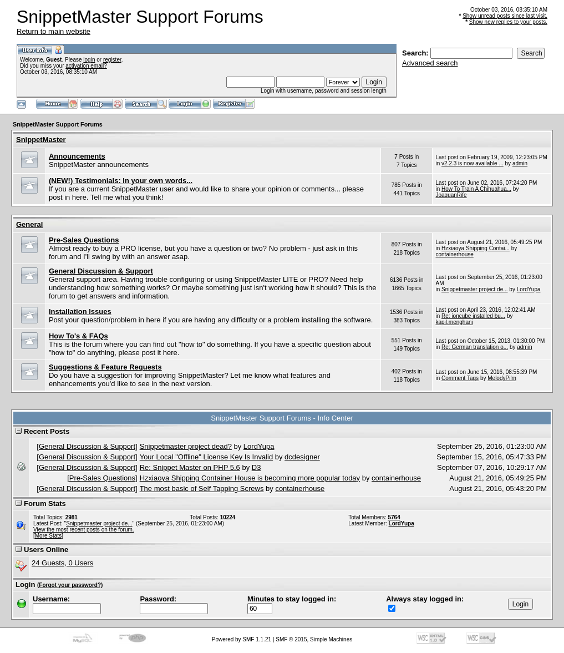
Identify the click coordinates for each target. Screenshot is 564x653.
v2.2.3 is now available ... (472, 163)
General (29, 224)
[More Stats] (48, 536)
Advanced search (430, 63)
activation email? (85, 66)
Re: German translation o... (474, 347)
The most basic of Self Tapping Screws (202, 488)
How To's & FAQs (78, 336)
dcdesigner (302, 457)
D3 (256, 467)
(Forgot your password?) (70, 585)
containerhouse (454, 254)
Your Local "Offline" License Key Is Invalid (206, 457)
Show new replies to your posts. (508, 22)
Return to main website (53, 31)
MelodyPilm (501, 378)
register (112, 60)
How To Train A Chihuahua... (476, 189)
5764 (394, 517)
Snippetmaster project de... (474, 289)
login (89, 60)
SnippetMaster (41, 139)
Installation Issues (80, 311)
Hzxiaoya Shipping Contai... (475, 248)
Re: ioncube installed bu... (473, 316)
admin (519, 163)
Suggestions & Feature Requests (105, 367)
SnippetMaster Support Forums (58, 124)
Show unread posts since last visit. (505, 16)
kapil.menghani (453, 322)
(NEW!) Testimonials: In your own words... (120, 180)
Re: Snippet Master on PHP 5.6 (190, 467)
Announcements (77, 156)
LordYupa (529, 289)
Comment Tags (460, 378)
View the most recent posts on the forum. (83, 530)
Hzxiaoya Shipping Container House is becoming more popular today (250, 478)
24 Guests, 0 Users (62, 563)
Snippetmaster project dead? (186, 446)
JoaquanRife (450, 195)
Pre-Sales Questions (84, 240)
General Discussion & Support (101, 271)
